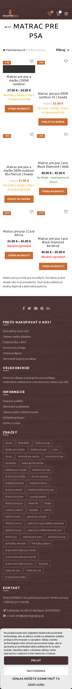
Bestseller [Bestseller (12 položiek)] (24, 548)
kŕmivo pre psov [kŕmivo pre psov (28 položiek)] (14, 602)
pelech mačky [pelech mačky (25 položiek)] (13, 622)
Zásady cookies (36, 684)
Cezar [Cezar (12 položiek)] (8, 562)
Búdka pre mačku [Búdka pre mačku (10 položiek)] (15, 555)
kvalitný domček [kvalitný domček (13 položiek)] (14, 588)
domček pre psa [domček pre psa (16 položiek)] (54, 562)
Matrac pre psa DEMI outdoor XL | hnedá (53, 88)
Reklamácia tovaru (13, 523)
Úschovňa (52, 12)
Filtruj (60, 50)
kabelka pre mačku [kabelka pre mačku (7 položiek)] (15, 575)
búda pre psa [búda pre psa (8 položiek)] (43, 548)
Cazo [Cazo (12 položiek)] (55, 555)
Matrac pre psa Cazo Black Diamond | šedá (53, 219)
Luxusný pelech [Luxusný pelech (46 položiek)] (38, 602)
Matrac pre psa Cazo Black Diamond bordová (53, 347)
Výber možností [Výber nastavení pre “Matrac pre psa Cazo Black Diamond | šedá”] (53, 246)
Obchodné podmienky (16, 512)
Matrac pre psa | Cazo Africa (19, 294)
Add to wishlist (31, 61)
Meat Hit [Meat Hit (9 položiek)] (33, 608)
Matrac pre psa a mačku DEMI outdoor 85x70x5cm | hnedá (19, 221)
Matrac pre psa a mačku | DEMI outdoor (19, 146)
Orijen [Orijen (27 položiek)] (47, 608)
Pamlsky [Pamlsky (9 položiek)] (33, 615)
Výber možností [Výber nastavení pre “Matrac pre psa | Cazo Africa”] (19, 317)
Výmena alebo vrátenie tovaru (20, 517)
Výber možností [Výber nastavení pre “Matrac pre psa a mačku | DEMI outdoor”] (19, 175)
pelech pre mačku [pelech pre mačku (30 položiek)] (37, 622)
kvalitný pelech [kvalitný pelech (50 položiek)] (13, 595)
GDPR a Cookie (11, 528)
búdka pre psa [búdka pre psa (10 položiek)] (39, 555)
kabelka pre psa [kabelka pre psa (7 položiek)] (41, 575)
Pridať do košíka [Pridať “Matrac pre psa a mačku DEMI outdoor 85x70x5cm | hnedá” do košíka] (19, 249)
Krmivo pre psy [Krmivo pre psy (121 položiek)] (40, 582)
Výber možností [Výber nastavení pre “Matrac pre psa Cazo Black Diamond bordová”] (53, 372)
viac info (64, 487)
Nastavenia (36, 670)
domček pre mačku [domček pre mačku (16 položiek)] (29, 562)
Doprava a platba (13, 506)
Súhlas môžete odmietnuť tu (36, 678)
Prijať (36, 660)
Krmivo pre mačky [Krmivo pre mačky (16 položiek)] (15, 582)
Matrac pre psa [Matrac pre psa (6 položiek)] (13, 608)
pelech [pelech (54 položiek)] (47, 615)
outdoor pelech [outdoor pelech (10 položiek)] (14, 615)
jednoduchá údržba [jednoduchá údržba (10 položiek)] (33, 568)
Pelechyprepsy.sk (15, 50)
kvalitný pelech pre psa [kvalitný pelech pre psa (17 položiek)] (41, 595)
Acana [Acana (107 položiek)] (8, 548)
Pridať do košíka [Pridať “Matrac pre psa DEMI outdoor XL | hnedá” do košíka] (53, 115)
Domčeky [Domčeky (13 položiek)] (10, 568)
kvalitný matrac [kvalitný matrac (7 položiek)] (38, 588)
